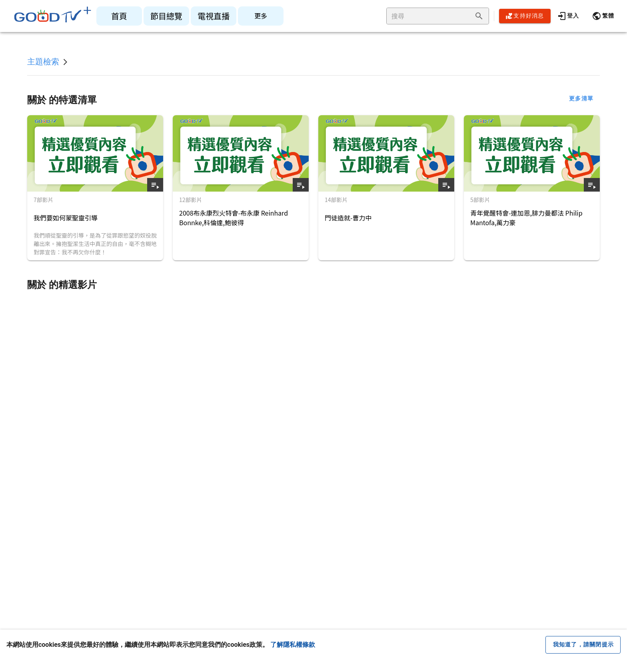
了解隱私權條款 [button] (292, 644)
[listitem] (119, 16)
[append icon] (479, 16)
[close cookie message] (583, 645)
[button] (603, 16)
